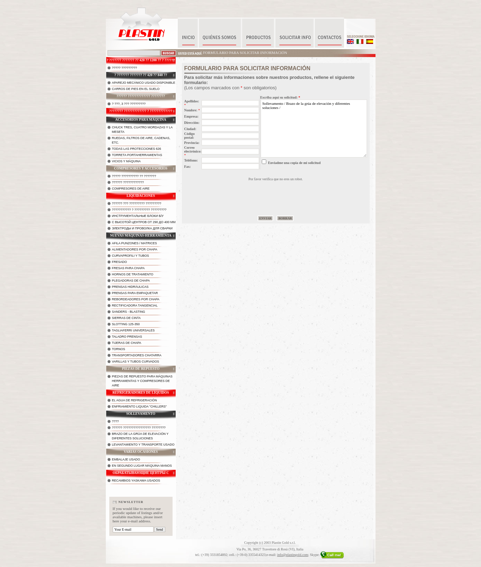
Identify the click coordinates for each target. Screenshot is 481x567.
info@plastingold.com (292, 555)
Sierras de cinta (126, 318)
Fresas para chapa (128, 268)
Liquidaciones (141, 196)
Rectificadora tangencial (135, 305)
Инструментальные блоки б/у (138, 216)
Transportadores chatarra (136, 355)
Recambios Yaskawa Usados (136, 480)
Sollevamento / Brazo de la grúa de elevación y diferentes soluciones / (313, 128)
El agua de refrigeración (134, 400)
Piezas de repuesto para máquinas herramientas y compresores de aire (142, 381)
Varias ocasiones (141, 452)
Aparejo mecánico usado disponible (143, 82)
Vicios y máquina (126, 161)
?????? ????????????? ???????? (141, 96)
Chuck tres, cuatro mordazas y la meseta (142, 130)
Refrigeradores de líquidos (140, 392)
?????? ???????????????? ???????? (139, 427)
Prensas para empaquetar (135, 293)
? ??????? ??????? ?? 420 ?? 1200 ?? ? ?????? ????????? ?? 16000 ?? (141, 62)
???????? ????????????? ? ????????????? (141, 111)
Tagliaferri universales (133, 330)
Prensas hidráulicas (130, 287)
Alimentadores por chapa (134, 249)
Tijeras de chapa (126, 343)
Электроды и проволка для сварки (142, 228)
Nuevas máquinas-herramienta (141, 235)
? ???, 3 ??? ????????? (129, 104)
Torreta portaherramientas (137, 155)
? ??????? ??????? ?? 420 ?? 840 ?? (140, 75)
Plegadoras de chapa (131, 280)
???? (115, 421)
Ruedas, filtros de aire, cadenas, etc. (141, 140)
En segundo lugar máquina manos (142, 465)
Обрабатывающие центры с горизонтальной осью (141, 474)
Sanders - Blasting (128, 311)
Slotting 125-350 (126, 324)
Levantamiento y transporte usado (143, 444)
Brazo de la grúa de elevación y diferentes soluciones (140, 436)
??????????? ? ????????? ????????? (139, 209)
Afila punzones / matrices (134, 243)
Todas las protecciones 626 (136, 148)
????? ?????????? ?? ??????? (134, 176)
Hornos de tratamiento (133, 274)
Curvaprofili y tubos (130, 255)
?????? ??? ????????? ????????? (136, 203)
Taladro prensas (127, 336)
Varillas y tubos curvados (135, 361)
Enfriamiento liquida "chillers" (139, 406)
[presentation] (275, 194)
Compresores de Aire (131, 188)
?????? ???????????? (128, 182)
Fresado (119, 262)
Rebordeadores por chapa (135, 299)
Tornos (118, 349)
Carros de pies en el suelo (136, 89)
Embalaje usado (126, 459)
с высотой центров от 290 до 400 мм (144, 222)
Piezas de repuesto (141, 369)
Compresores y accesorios (140, 168)
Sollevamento (140, 413)
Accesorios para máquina (140, 119)
